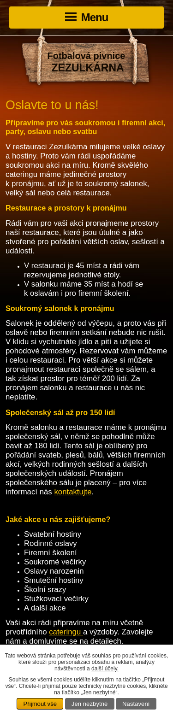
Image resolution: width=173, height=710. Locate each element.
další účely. (105, 668)
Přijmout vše (40, 703)
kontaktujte (72, 491)
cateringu (66, 632)
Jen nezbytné (89, 703)
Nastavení (135, 703)
